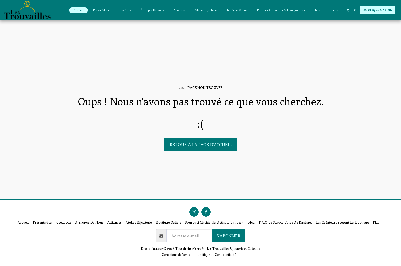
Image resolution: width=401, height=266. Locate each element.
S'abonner (228, 235)
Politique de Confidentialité (217, 254)
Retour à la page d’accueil (201, 144)
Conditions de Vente (176, 254)
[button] (347, 9)
